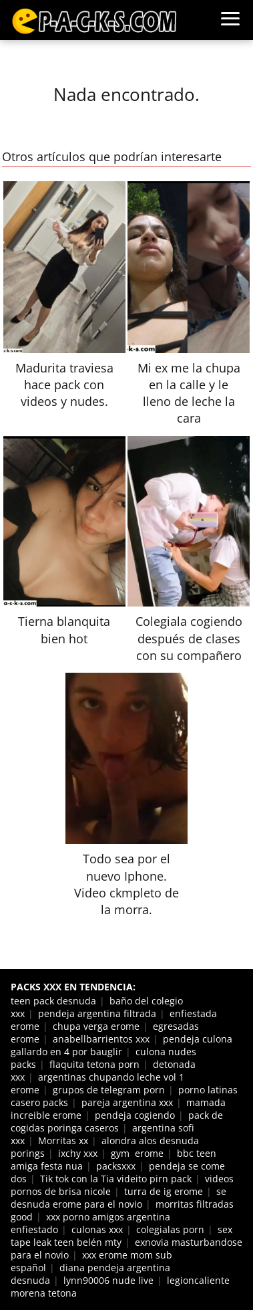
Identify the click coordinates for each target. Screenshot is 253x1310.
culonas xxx (97, 1229)
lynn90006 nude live (108, 1280)
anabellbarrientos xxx (101, 1038)
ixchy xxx (77, 1153)
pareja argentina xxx (127, 1102)
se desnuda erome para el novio (118, 1197)
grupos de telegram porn (109, 1089)
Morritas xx (63, 1140)
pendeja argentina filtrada (97, 1013)
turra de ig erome (163, 1191)
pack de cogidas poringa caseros (117, 1121)
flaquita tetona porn (94, 1064)
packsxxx (116, 1166)
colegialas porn (170, 1229)
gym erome (137, 1153)
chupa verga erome (96, 1026)
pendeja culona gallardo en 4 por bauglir (121, 1045)
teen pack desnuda (53, 1000)
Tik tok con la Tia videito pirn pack (116, 1178)
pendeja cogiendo (135, 1115)
